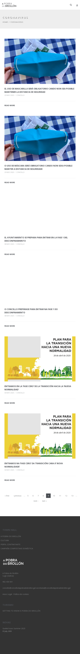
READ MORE (9, 105)
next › (36, 501)
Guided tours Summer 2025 (14, 628)
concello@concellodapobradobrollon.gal (19, 588)
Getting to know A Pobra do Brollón (21, 611)
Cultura (5, 540)
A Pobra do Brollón (11, 536)
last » (44, 501)
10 (54, 495)
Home (5, 22)
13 (72, 495)
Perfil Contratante (10, 544)
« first (7, 495)
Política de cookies (21, 594)
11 (60, 495)
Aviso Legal (7, 594)
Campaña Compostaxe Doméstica (17, 548)
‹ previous (17, 495)
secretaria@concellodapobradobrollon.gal (53, 588)
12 (66, 495)
